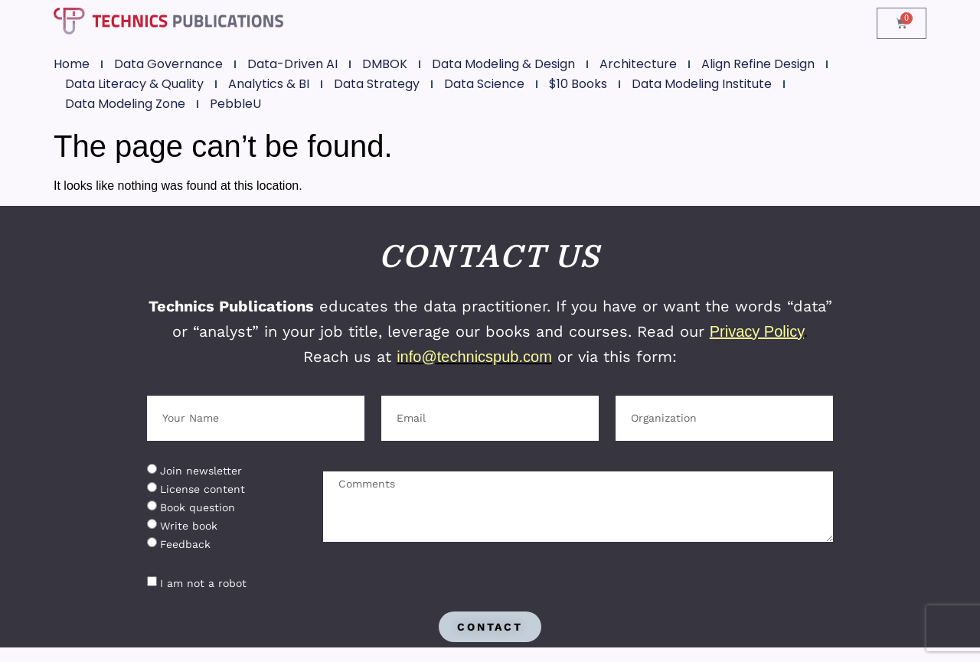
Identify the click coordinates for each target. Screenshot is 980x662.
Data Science (484, 84)
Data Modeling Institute (702, 84)
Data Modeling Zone (125, 104)
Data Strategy (377, 84)
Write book (188, 526)
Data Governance (168, 64)
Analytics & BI (268, 84)
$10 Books (578, 84)
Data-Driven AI (292, 64)
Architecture (638, 64)
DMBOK (384, 64)
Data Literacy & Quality (134, 84)
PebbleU (235, 104)
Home (72, 64)
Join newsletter (201, 471)
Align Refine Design (758, 64)
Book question (197, 507)
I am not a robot (203, 583)
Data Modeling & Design (503, 64)
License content (202, 489)
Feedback (185, 544)
